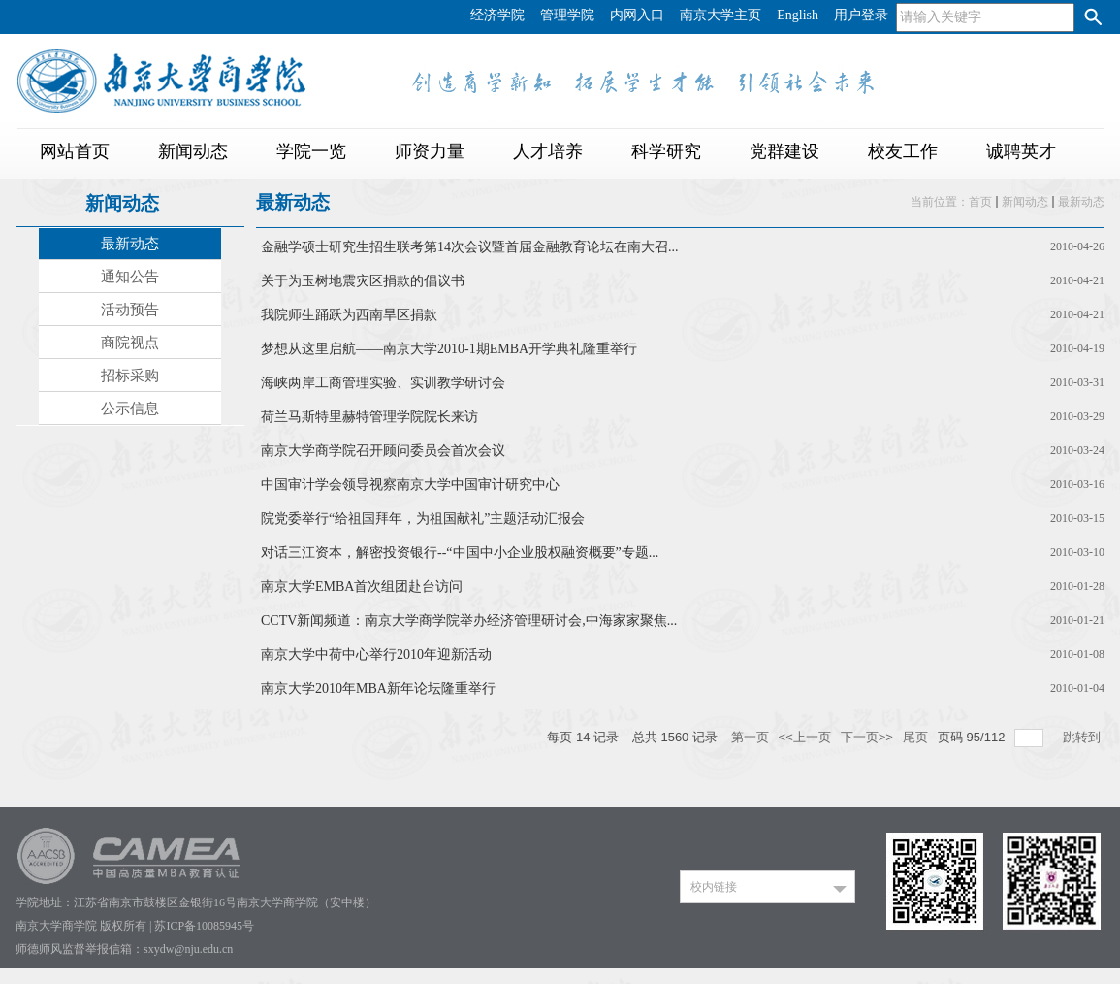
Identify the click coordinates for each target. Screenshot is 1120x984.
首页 (980, 202)
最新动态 (1081, 202)
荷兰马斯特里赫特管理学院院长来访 (369, 417)
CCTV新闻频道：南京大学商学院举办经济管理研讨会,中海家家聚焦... (469, 620)
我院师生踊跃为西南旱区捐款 (349, 315)
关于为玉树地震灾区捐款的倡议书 (362, 281)
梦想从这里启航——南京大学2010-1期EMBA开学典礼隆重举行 (449, 349)
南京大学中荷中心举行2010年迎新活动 (376, 654)
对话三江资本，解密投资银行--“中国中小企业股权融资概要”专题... (459, 552)
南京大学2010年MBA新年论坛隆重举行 (378, 688)
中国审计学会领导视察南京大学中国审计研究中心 (410, 484)
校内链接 (713, 887)
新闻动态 (1025, 202)
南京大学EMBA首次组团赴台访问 (362, 586)
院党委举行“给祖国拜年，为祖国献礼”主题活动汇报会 (423, 518)
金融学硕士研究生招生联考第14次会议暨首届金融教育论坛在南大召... (470, 247)
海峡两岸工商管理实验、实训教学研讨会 (383, 383)
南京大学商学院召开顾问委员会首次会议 (383, 450)
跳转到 (1083, 737)
